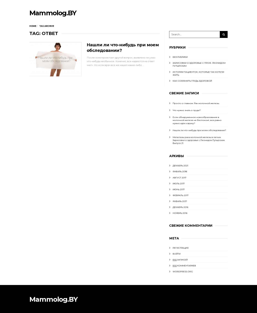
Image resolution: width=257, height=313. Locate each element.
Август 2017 (179, 177)
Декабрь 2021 (180, 165)
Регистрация (180, 248)
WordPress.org (183, 271)
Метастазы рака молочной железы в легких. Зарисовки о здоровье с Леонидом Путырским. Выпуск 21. (199, 140)
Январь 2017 (180, 201)
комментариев (184, 265)
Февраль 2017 (180, 195)
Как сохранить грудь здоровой (192, 81)
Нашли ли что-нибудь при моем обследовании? (199, 130)
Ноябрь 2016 (180, 213)
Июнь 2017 (179, 189)
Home (32, 26)
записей (180, 259)
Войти (176, 253)
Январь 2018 (180, 171)
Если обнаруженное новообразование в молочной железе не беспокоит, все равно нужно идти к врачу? (197, 120)
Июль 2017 (179, 183)
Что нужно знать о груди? (187, 110)
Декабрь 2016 (180, 207)
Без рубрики (180, 57)
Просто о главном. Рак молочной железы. (196, 103)
